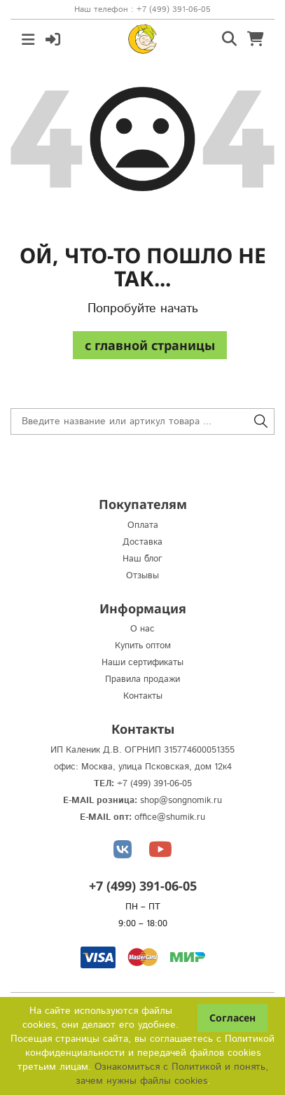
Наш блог (142, 559)
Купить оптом (143, 646)
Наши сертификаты (142, 662)
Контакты (142, 696)
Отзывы (142, 576)
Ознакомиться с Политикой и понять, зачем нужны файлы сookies (172, 1074)
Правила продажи (142, 679)
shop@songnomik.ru (181, 800)
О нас (142, 629)
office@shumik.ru (169, 817)
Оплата (142, 525)
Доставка (142, 542)
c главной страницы (150, 345)
